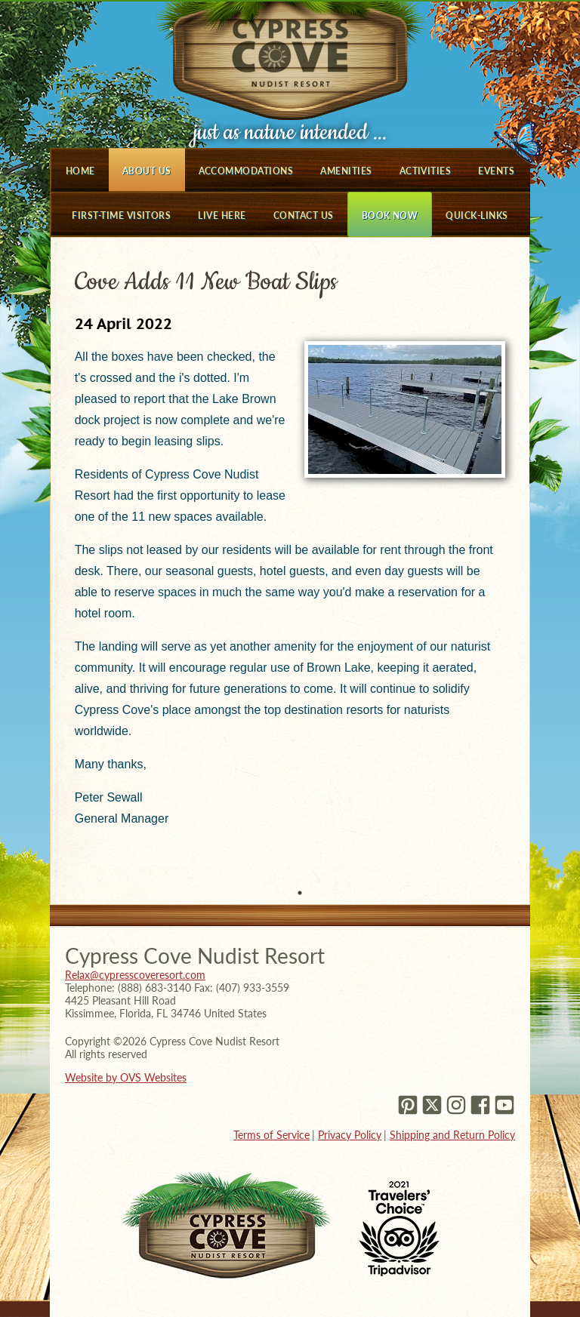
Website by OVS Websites (126, 1077)
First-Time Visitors (121, 215)
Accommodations (246, 171)
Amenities (346, 171)
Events (496, 171)
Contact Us (303, 215)
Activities (426, 171)
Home (80, 171)
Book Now (390, 215)
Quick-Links (477, 215)
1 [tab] (299, 892)
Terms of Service (271, 1134)
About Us (146, 171)
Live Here (221, 215)
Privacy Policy (349, 1134)
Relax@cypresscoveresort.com (135, 974)
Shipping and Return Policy (452, 1134)
